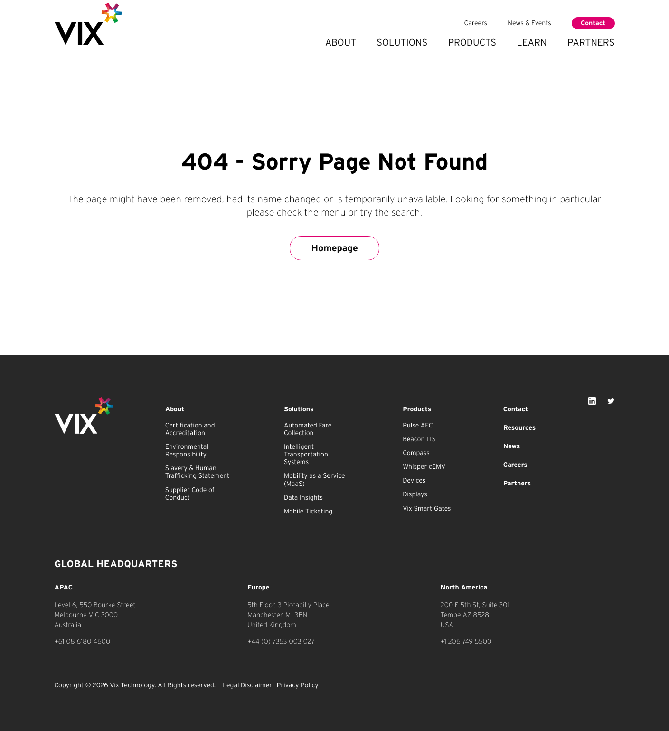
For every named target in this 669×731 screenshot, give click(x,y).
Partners (590, 42)
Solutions (402, 42)
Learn (532, 42)
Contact (593, 23)
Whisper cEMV (424, 467)
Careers (476, 23)
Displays (415, 494)
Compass (416, 453)
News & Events (529, 23)
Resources (519, 428)
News (511, 446)
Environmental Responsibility (186, 450)
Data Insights (303, 498)
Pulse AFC (418, 425)
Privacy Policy (298, 685)
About (340, 42)
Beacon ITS (419, 439)
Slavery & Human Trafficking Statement (197, 472)
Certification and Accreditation (190, 429)
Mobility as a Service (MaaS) (314, 479)
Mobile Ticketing (308, 511)
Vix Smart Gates (427, 509)
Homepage (334, 248)
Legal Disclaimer (247, 685)
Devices (414, 480)
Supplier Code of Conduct (190, 494)
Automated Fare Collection (307, 429)
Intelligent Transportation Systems (306, 454)
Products (472, 42)
